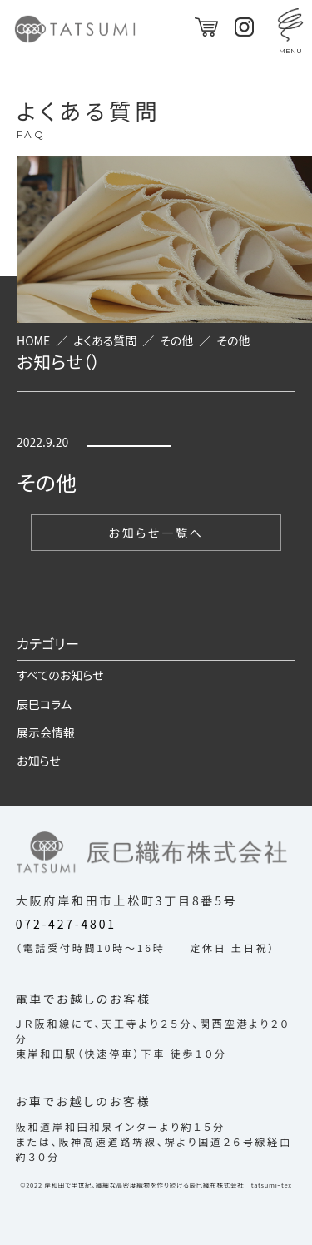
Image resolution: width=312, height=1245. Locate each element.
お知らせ (39, 760)
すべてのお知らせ (60, 675)
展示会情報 (46, 732)
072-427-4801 (66, 923)
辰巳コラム (44, 704)
